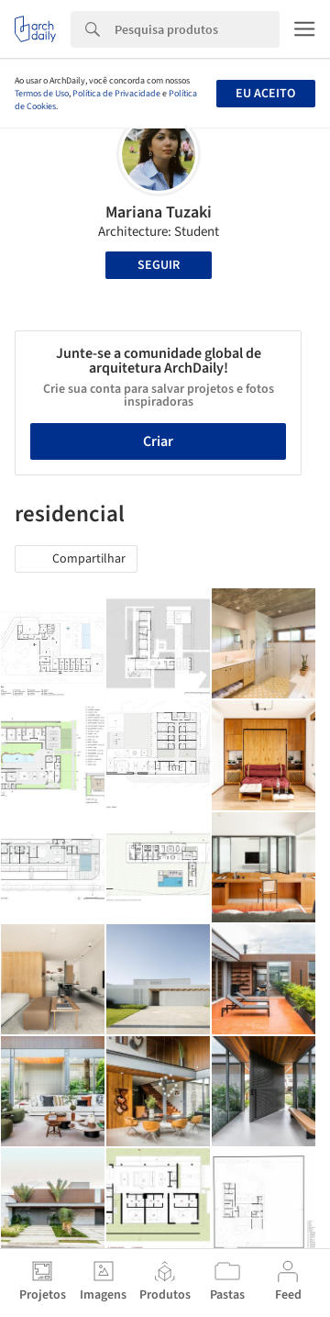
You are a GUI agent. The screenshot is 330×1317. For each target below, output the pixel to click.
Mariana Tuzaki (158, 212)
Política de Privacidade (116, 93)
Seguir (159, 265)
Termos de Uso (42, 93)
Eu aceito (265, 93)
